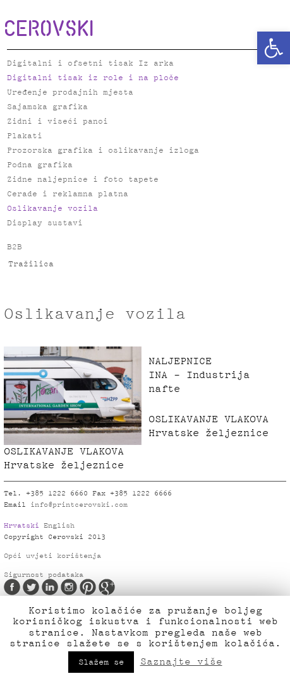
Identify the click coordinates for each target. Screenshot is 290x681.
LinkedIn (50, 587)
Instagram (69, 587)
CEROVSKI (49, 28)
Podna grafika (40, 165)
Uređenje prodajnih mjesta (70, 92)
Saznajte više (181, 661)
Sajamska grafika (47, 107)
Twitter (31, 587)
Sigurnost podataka (43, 575)
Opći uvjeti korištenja (52, 556)
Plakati (24, 136)
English (59, 526)
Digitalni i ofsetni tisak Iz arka (90, 63)
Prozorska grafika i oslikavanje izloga (103, 150)
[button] (273, 48)
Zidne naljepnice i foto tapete (83, 179)
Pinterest (88, 587)
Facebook (12, 587)
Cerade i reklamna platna (67, 194)
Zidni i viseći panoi (57, 121)
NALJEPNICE (217, 376)
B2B (14, 247)
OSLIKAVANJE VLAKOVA (73, 459)
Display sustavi (45, 223)
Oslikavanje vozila (52, 208)
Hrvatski (21, 526)
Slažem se (101, 662)
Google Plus (107, 587)
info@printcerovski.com (79, 505)
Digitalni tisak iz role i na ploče (93, 78)
